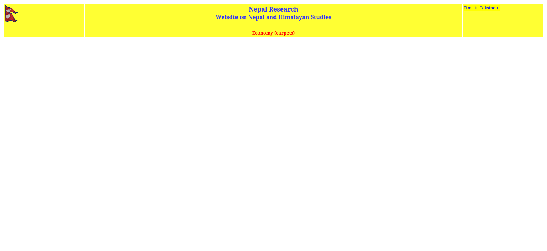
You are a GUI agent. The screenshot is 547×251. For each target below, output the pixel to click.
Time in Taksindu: (482, 8)
